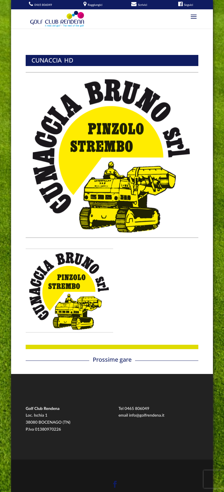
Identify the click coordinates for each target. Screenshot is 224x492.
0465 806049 (137, 408)
